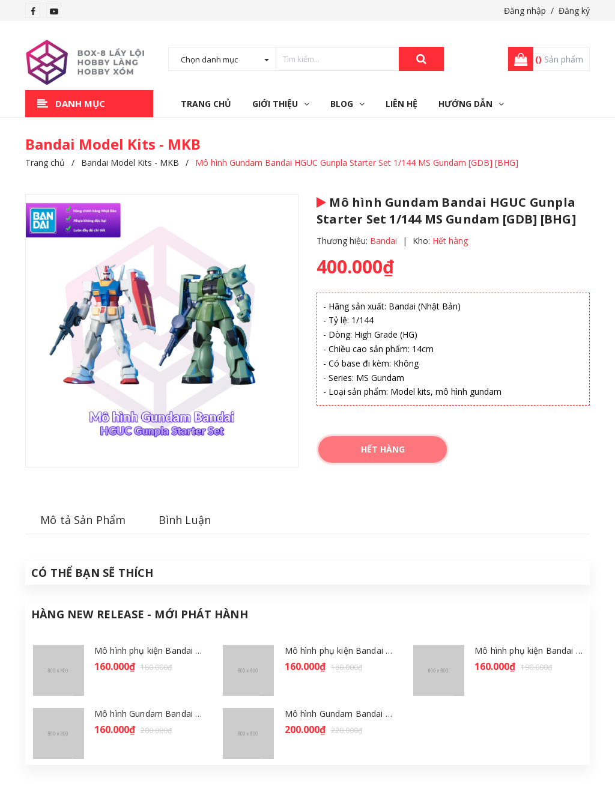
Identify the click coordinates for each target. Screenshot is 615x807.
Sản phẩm (559, 59)
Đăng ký (574, 10)
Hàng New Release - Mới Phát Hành (139, 614)
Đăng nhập (525, 10)
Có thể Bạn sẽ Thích (92, 572)
